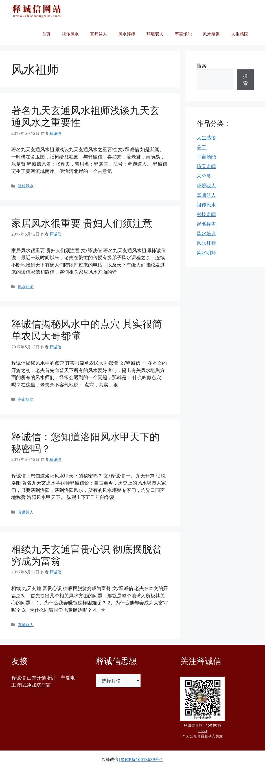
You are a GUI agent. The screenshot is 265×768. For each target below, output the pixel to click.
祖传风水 (70, 34)
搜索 (201, 65)
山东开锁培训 (41, 677)
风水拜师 (126, 34)
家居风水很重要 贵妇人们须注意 (81, 223)
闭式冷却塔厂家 (34, 685)
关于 (201, 147)
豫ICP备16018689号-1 (142, 759)
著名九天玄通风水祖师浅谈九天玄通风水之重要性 (85, 116)
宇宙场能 (183, 34)
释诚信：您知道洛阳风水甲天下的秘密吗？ (85, 442)
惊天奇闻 (206, 166)
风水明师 (26, 286)
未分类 (204, 176)
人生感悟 (239, 34)
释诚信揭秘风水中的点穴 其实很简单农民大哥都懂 (86, 329)
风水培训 (211, 34)
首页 (46, 34)
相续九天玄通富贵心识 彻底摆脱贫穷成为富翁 (86, 554)
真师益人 (98, 34)
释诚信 (18, 677)
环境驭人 (154, 34)
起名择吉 (206, 224)
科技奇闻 (206, 214)
